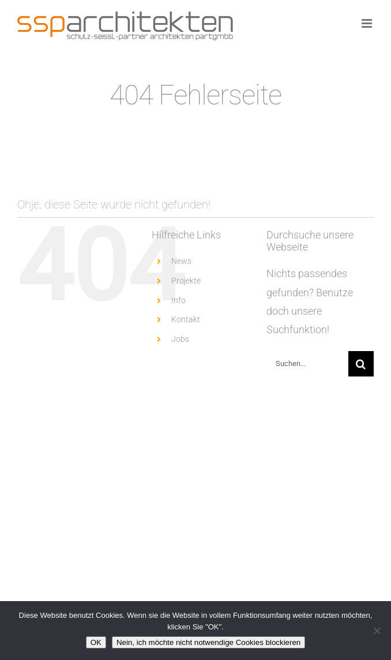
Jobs (180, 339)
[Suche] (361, 363)
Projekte (186, 280)
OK (96, 642)
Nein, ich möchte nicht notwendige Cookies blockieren (208, 642)
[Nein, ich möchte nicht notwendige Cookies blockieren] (376, 630)
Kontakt (185, 319)
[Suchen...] (307, 363)
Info (178, 300)
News (181, 261)
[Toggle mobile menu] (368, 23)
